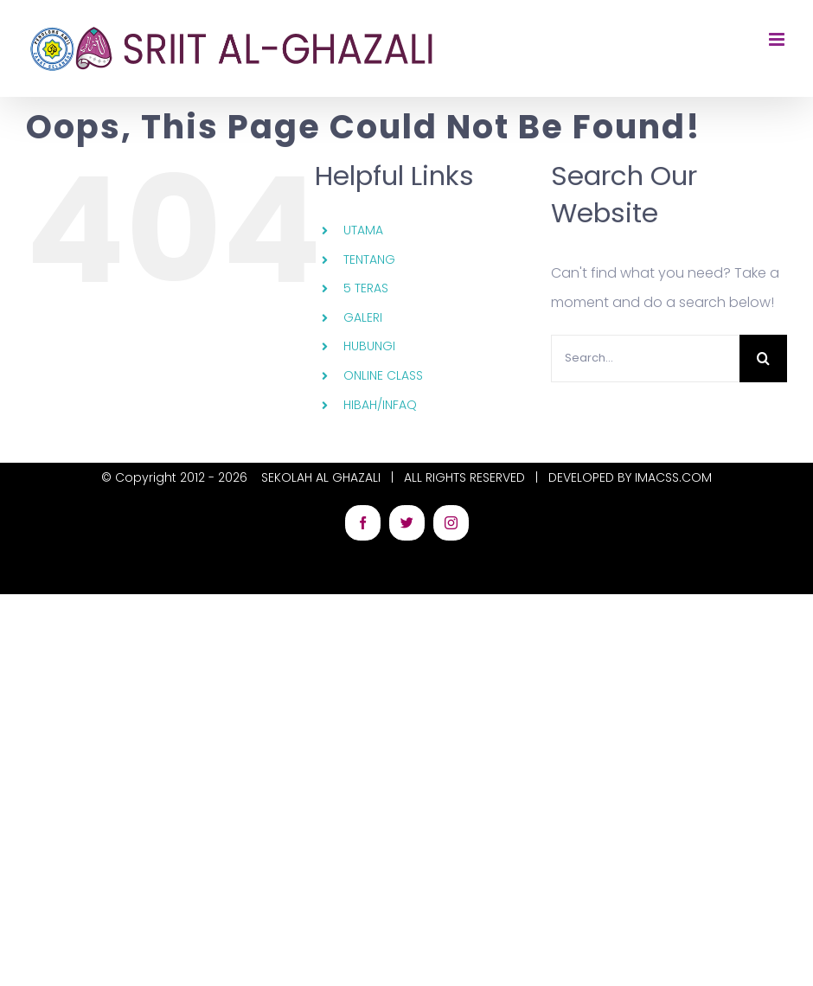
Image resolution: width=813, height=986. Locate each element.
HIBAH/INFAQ (380, 404)
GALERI (362, 317)
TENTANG (369, 259)
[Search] (763, 358)
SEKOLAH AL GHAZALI (321, 477)
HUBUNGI (369, 346)
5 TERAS (365, 288)
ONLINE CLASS (383, 375)
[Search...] (645, 358)
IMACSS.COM (673, 477)
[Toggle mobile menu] (778, 39)
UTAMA (363, 230)
